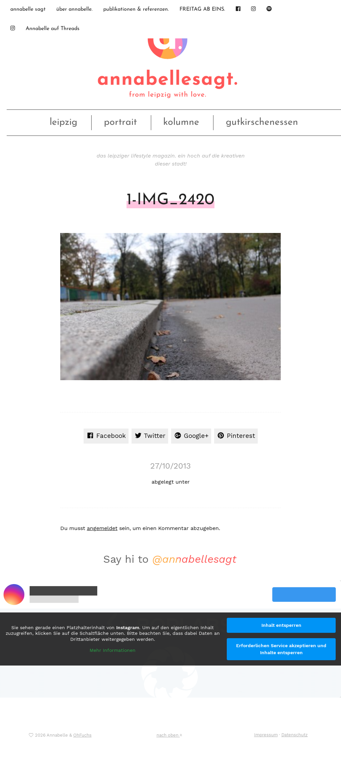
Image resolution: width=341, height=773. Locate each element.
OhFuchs (82, 735)
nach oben (169, 735)
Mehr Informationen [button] (113, 650)
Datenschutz (294, 734)
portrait (120, 122)
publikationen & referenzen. (136, 9)
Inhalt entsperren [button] (281, 625)
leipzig (63, 122)
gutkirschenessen (262, 122)
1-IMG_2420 (170, 200)
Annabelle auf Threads (53, 28)
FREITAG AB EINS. (202, 9)
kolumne (181, 122)
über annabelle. (74, 9)
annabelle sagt (28, 9)
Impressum (266, 734)
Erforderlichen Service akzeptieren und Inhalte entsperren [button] (281, 649)
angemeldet (102, 528)
